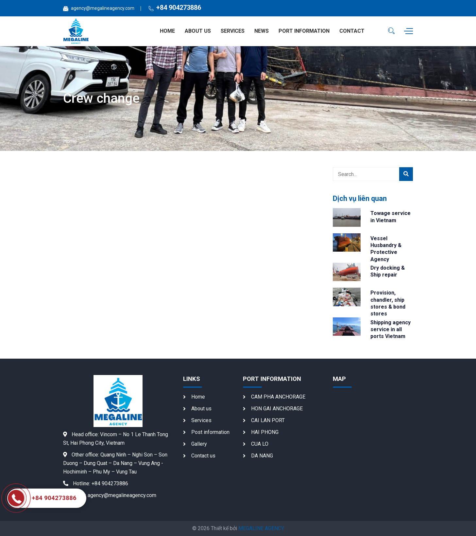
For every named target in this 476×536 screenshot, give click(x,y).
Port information (304, 31)
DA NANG (262, 456)
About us (198, 31)
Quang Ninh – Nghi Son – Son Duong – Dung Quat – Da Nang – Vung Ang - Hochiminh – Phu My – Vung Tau (115, 463)
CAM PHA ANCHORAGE (278, 397)
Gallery (199, 444)
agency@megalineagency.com (102, 8)
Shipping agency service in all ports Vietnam (390, 329)
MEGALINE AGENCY (261, 528)
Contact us (203, 456)
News (261, 31)
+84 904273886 (178, 7)
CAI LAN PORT (268, 420)
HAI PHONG (265, 432)
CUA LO (259, 444)
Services (233, 31)
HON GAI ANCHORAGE (277, 408)
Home (167, 31)
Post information (210, 432)
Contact (352, 31)
